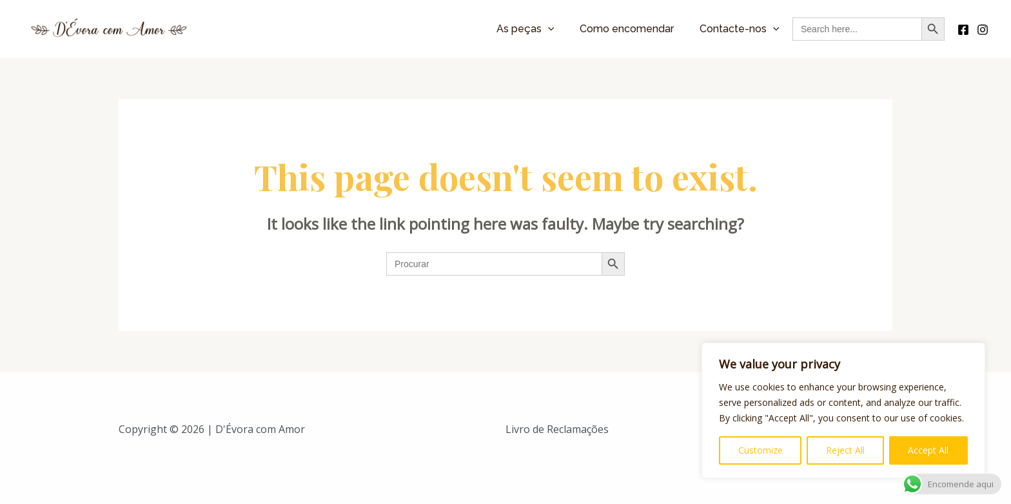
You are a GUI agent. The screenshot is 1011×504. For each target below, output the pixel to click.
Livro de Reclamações (557, 429)
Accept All (928, 450)
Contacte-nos (740, 29)
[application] (548, 29)
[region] (843, 410)
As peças (525, 29)
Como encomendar (627, 29)
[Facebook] (963, 29)
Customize (760, 450)
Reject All (845, 450)
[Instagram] (982, 29)
